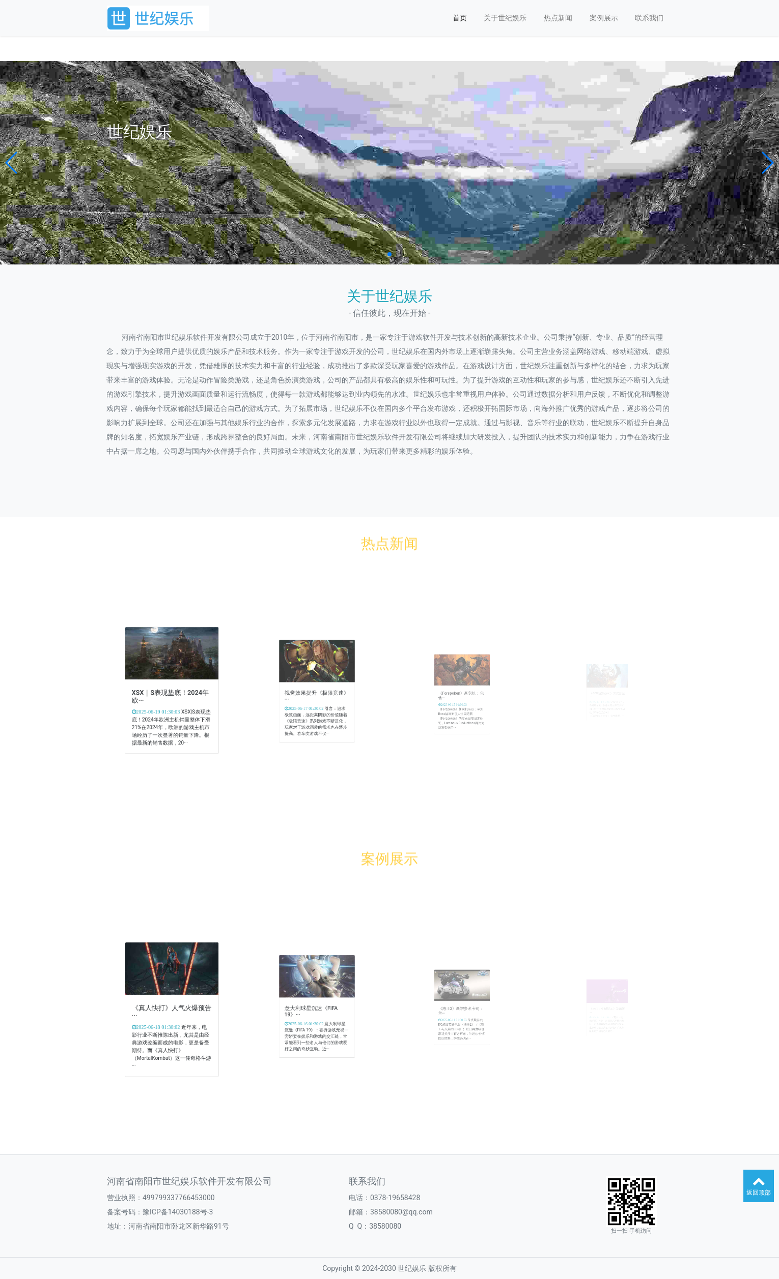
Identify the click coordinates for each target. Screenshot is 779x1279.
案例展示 (604, 18)
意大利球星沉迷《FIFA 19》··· (313, 1010)
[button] (12, 163)
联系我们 (649, 18)
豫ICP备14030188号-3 (178, 1212)
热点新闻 (558, 18)
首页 (460, 18)
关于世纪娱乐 (505, 18)
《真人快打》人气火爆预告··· (172, 1011)
